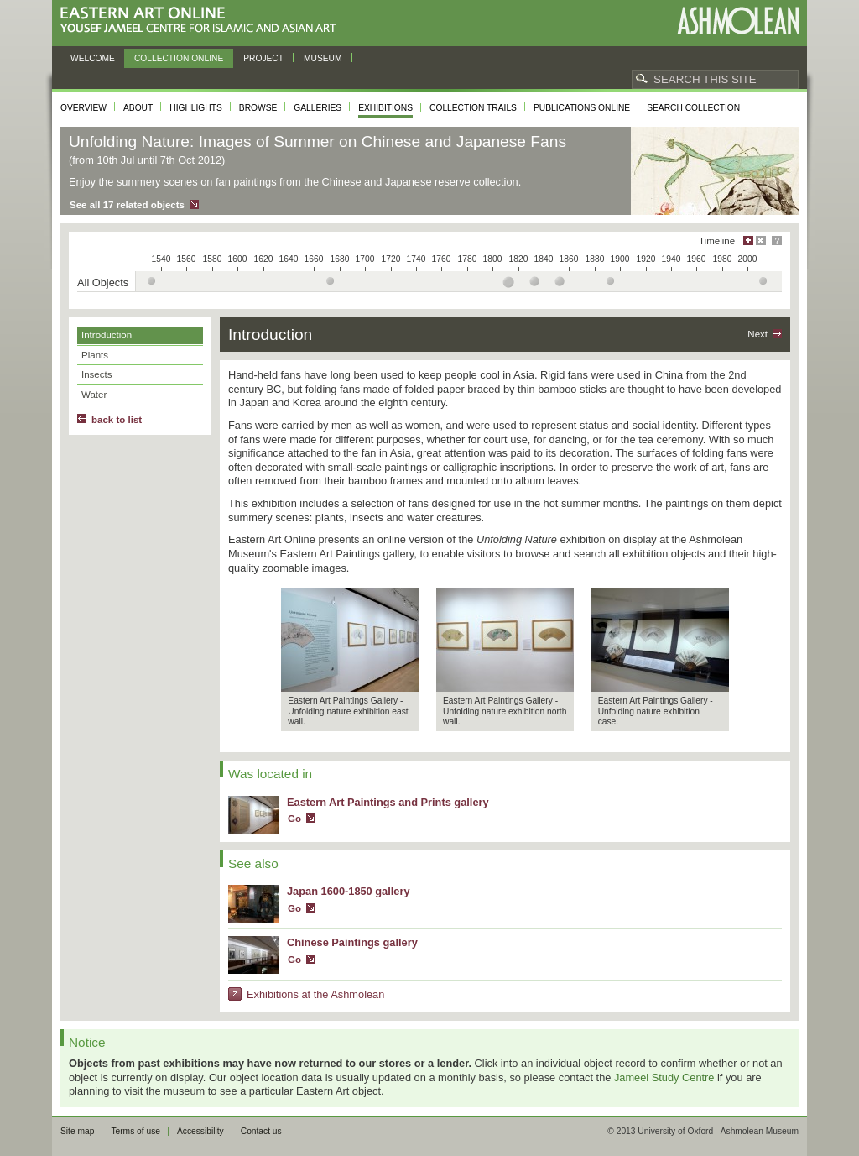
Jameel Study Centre (664, 1077)
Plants (94, 355)
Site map (77, 1131)
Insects (96, 374)
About (138, 107)
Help (777, 240)
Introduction (106, 335)
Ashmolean (738, 20)
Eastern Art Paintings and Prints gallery (388, 802)
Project (263, 58)
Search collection (693, 107)
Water (94, 395)
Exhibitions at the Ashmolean (315, 994)
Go (294, 818)
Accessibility (200, 1131)
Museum (323, 58)
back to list (116, 420)
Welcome (92, 58)
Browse (258, 107)
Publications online (582, 107)
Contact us (261, 1131)
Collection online (178, 58)
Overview (83, 107)
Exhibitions (385, 107)
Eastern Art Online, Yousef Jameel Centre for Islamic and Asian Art (202, 20)
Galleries (317, 107)
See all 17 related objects (127, 205)
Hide (761, 240)
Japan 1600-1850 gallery (348, 891)
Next (757, 334)
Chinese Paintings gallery (352, 942)
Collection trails (473, 107)
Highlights (195, 107)
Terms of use (135, 1131)
